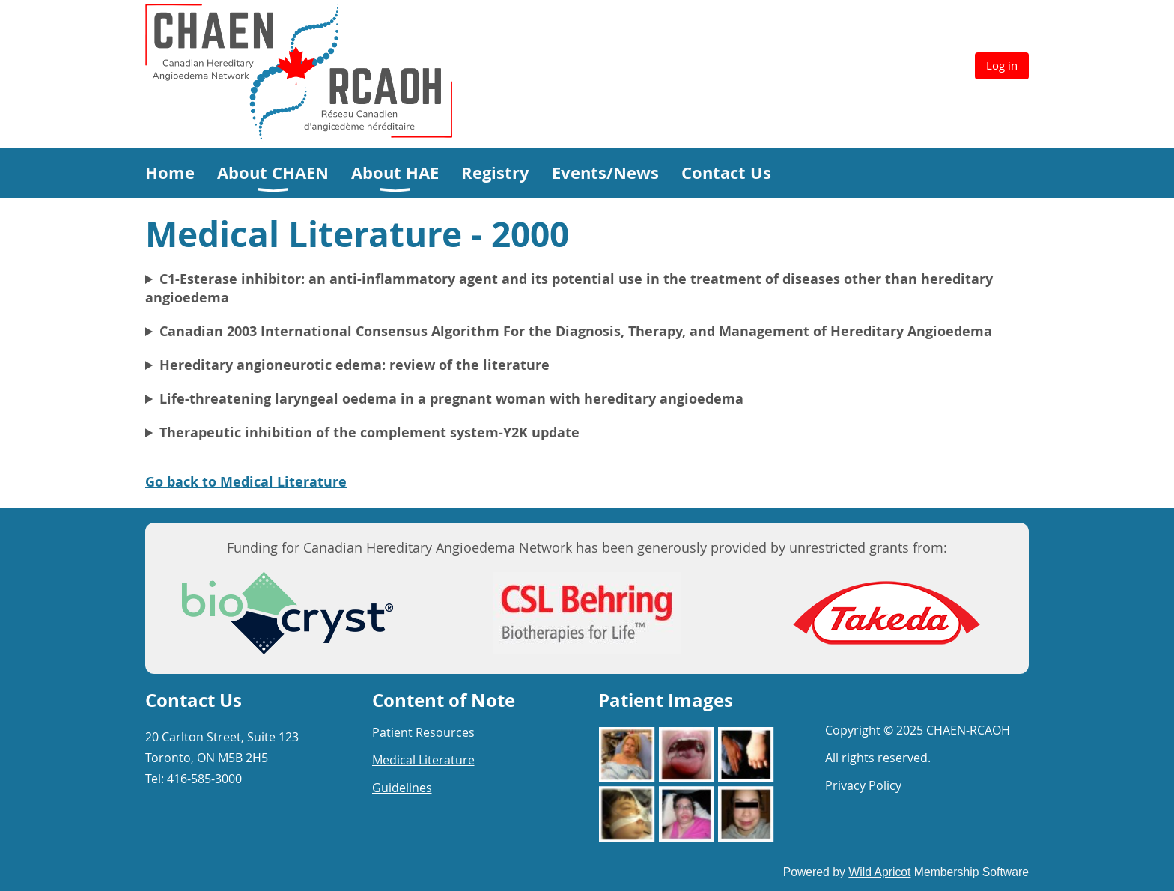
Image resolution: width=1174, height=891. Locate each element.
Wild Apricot (879, 872)
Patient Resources (423, 732)
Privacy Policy (863, 785)
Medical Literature (423, 760)
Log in (1002, 65)
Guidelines (402, 787)
